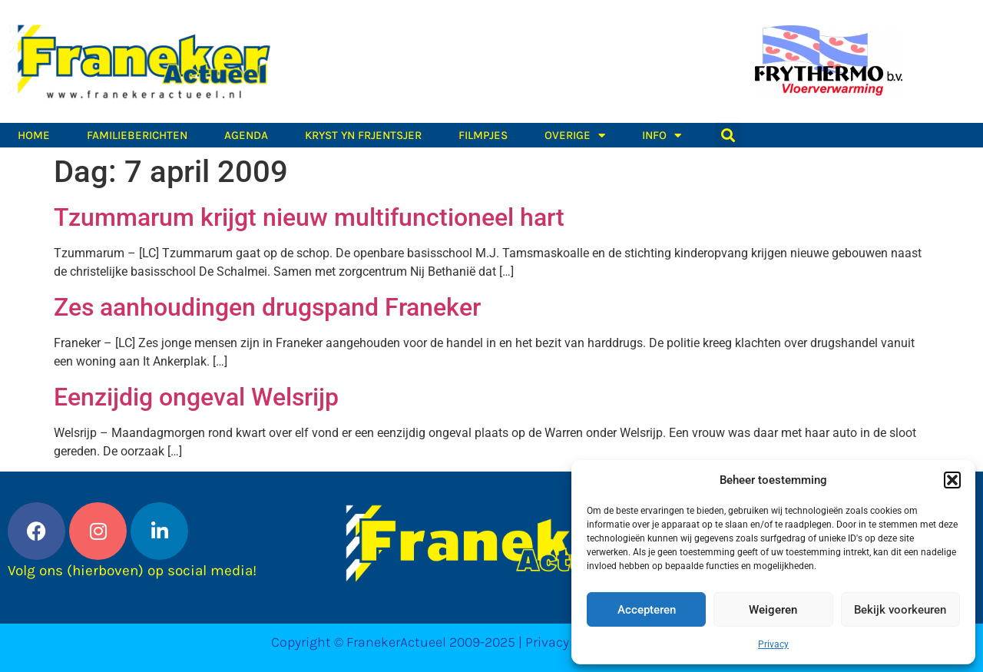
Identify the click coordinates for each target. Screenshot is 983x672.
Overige (574, 135)
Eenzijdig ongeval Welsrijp (196, 397)
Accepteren (646, 610)
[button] (952, 480)
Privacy (773, 644)
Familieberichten (137, 135)
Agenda (246, 135)
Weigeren (773, 610)
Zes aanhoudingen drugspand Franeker (267, 307)
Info (661, 135)
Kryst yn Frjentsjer (363, 135)
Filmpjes (483, 135)
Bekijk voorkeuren (900, 610)
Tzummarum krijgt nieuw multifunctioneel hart (309, 217)
